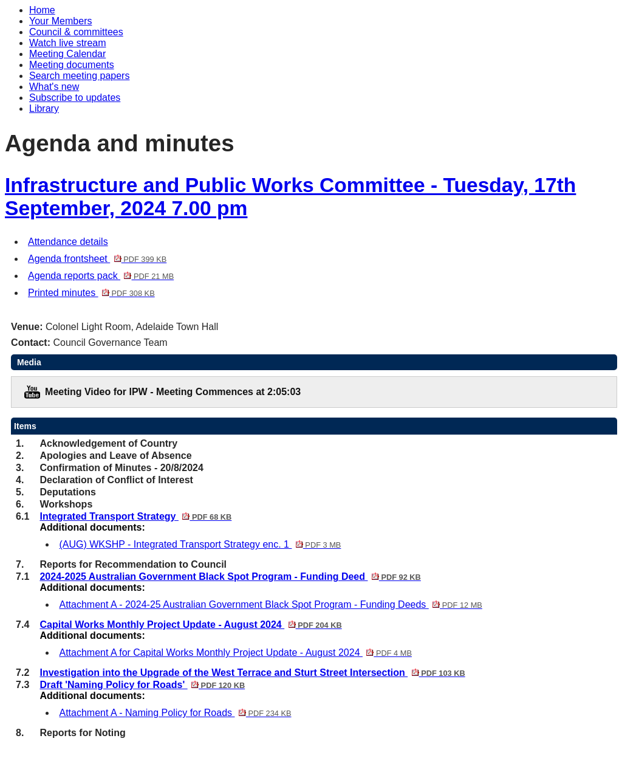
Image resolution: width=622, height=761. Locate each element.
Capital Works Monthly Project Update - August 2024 (190, 624)
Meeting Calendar (67, 54)
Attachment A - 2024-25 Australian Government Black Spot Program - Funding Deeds (270, 604)
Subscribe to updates (74, 97)
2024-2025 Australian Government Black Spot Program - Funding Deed (229, 576)
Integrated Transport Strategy (135, 516)
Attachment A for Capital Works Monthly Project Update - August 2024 (235, 652)
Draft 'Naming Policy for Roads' (142, 685)
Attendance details (68, 241)
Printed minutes (91, 293)
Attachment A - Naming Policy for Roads (175, 713)
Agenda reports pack (101, 275)
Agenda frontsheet (97, 258)
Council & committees (76, 32)
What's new (54, 86)
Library (44, 108)
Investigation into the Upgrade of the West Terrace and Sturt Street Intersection (252, 672)
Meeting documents (71, 65)
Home (42, 10)
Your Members (60, 21)
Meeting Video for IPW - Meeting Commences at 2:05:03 (173, 392)
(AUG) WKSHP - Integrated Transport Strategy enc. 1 (200, 544)
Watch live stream (67, 43)
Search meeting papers (79, 76)
